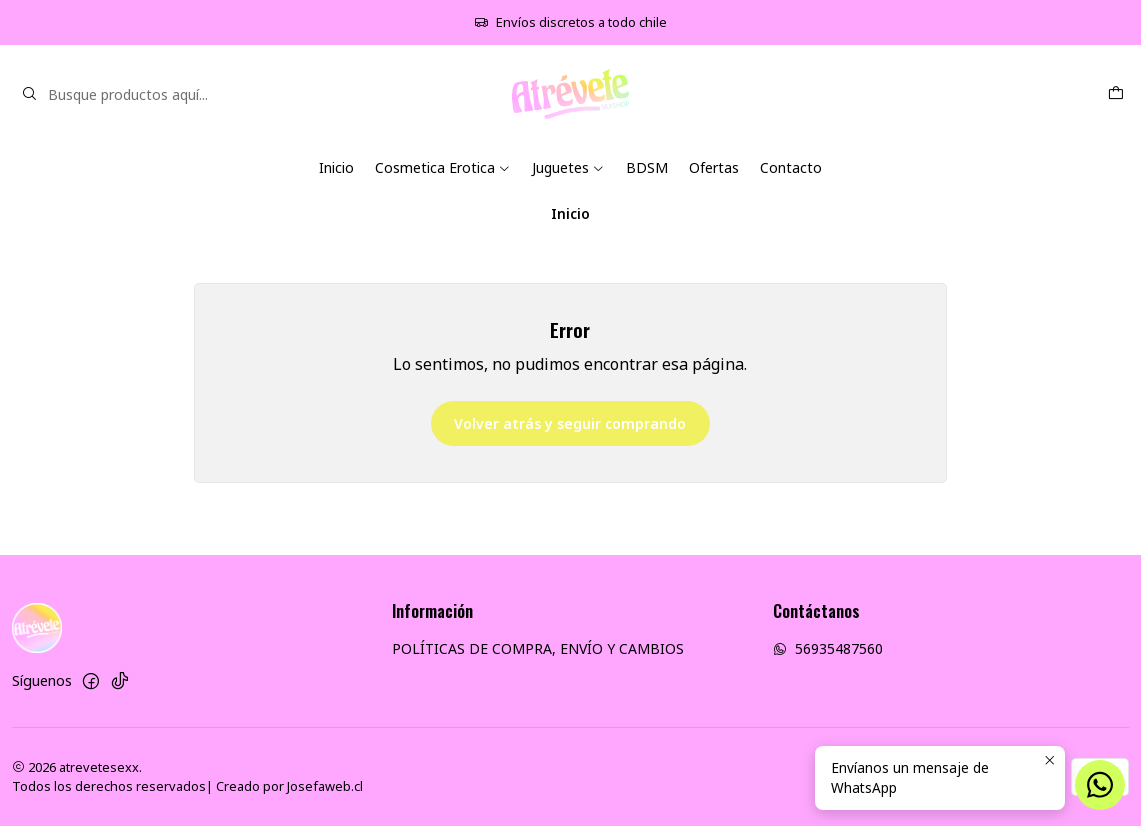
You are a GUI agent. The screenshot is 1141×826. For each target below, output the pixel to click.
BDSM (647, 167)
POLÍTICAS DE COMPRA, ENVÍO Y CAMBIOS (538, 648)
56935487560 (828, 648)
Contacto (791, 167)
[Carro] (1116, 94)
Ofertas (714, 167)
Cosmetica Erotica (443, 167)
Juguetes (568, 167)
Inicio (336, 167)
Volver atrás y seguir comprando (570, 423)
